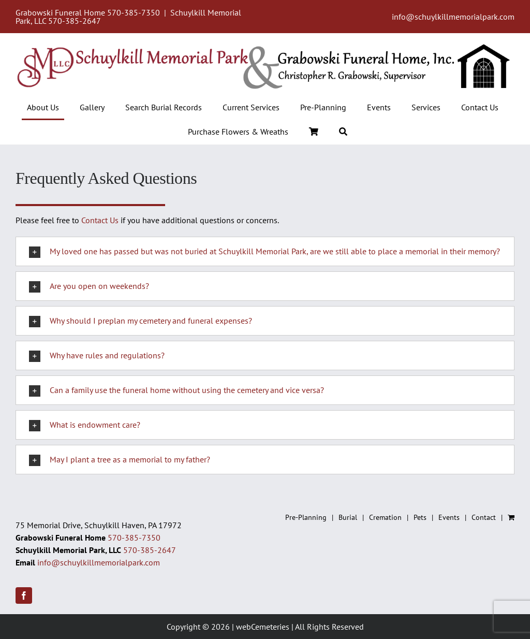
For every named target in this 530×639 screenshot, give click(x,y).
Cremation (385, 517)
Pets (420, 517)
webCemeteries (262, 626)
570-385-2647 (74, 21)
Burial (347, 517)
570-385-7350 (133, 12)
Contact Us (100, 220)
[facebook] (24, 595)
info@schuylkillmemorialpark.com (453, 16)
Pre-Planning (306, 517)
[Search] (343, 132)
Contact (484, 517)
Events (449, 517)
